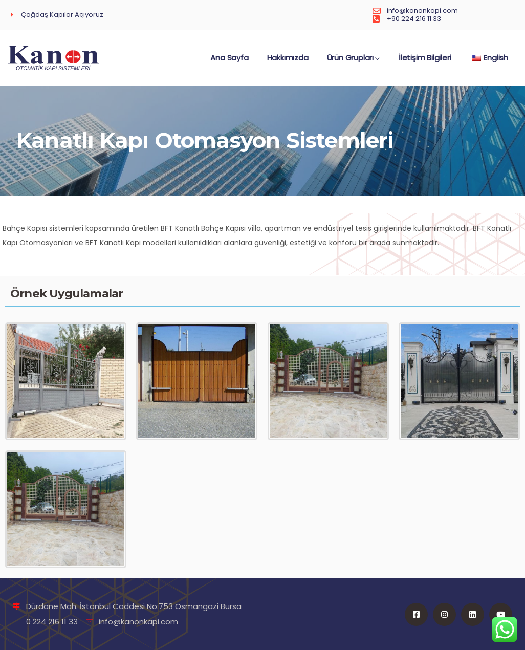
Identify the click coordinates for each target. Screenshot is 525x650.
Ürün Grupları (353, 62)
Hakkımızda (288, 62)
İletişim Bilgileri (425, 62)
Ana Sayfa (229, 62)
